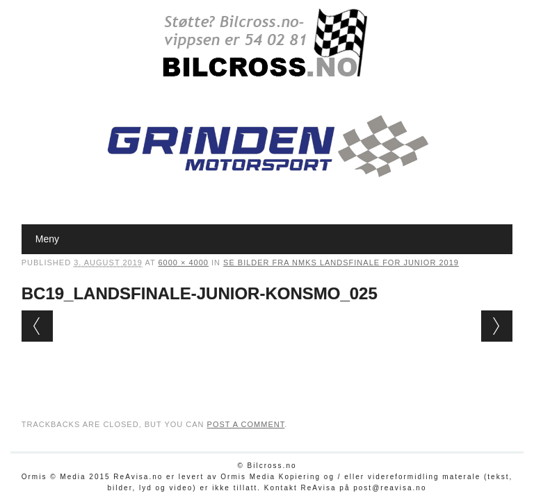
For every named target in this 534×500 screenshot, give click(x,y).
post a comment (246, 424)
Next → (496, 326)
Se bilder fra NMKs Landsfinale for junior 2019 (341, 262)
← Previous (37, 326)
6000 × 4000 (183, 262)
